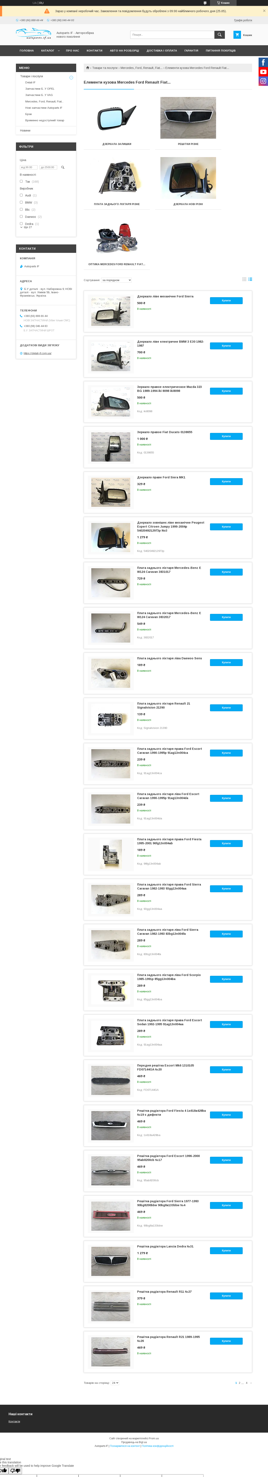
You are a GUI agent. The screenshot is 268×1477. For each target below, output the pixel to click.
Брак (28, 114)
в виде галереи (244, 226)
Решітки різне (168, 144)
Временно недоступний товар (44, 120)
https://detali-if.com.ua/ (38, 353)
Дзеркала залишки (110, 144)
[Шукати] (219, 35)
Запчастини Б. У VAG (39, 95)
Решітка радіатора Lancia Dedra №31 (165, 1192)
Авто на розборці (124, 50)
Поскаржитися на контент (125, 1391)
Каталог (47, 50)
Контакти (94, 50)
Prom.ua (154, 1384)
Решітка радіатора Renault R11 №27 (164, 1237)
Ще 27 (28, 227)
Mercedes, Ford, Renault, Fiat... (141, 68)
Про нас (72, 50)
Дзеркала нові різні (110, 207)
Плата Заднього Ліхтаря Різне (225, 145)
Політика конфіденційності (158, 1391)
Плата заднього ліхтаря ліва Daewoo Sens (169, 604)
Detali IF (30, 82)
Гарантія (191, 50)
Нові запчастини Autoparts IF (43, 107)
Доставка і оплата (162, 50)
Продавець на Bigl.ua (134, 1388)
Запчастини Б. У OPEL (39, 88)
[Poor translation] (15, 1416)
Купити (226, 246)
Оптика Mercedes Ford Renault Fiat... (168, 209)
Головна (27, 50)
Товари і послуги (31, 76)
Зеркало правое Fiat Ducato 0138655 (164, 378)
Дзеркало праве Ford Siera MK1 (161, 423)
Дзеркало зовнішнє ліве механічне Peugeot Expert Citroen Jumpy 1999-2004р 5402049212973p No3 (170, 472)
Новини (25, 130)
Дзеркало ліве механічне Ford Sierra (165, 242)
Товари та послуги (104, 68)
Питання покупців (221, 50)
